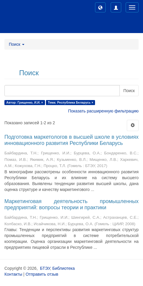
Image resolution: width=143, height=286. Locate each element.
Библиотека (63, 268)
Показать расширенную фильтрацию (103, 111)
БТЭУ (45, 268)
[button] (100, 7)
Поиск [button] (16, 44)
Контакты (13, 274)
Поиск (129, 90)
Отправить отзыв (42, 274)
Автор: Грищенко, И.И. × (24, 102)
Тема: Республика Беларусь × (70, 102)
